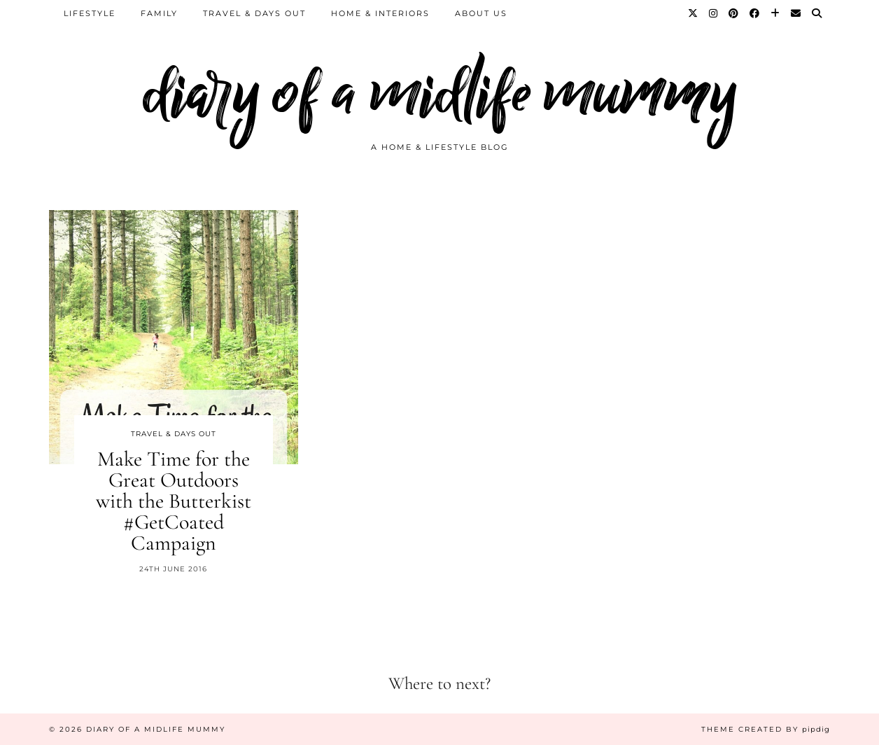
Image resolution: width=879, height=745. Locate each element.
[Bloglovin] (776, 13)
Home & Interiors (380, 13)
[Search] (817, 13)
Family (159, 13)
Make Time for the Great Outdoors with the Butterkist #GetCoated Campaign (173, 501)
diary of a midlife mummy (440, 92)
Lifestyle (89, 13)
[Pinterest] (734, 13)
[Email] (796, 13)
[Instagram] (714, 13)
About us (481, 13)
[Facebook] (755, 13)
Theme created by (765, 729)
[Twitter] (693, 13)
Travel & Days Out (254, 13)
